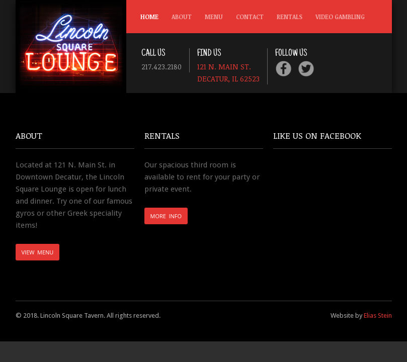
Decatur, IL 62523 (228, 78)
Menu (214, 17)
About (182, 17)
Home (149, 17)
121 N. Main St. (225, 66)
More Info (166, 216)
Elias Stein (378, 315)
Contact (250, 17)
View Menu (38, 252)
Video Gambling (340, 17)
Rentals (289, 17)
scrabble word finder (147, 241)
